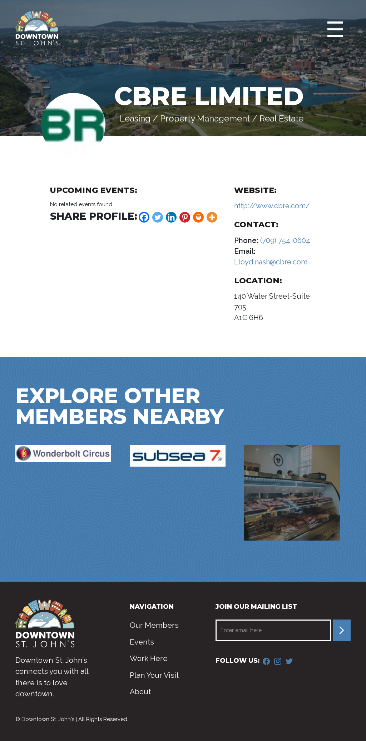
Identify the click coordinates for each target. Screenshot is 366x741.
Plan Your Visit (154, 675)
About (140, 691)
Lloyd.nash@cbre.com (270, 262)
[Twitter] (158, 217)
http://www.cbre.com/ (272, 206)
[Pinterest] (185, 217)
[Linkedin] (171, 217)
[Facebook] (144, 217)
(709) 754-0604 (284, 240)
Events (142, 641)
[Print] (198, 217)
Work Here (149, 658)
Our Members (154, 625)
